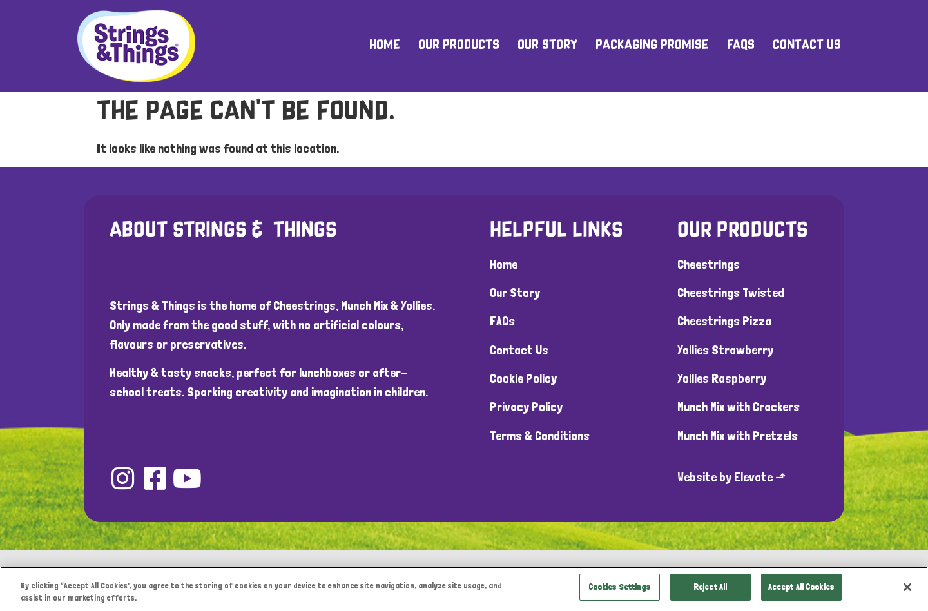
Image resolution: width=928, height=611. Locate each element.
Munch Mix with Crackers (738, 406)
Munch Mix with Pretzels (737, 435)
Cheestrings (708, 264)
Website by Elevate (725, 477)
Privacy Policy (526, 406)
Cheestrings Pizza (724, 321)
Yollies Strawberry (725, 350)
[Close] (907, 587)
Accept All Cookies (801, 587)
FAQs (741, 46)
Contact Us (807, 46)
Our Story (547, 46)
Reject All (710, 587)
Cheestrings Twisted (730, 292)
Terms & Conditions (540, 435)
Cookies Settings (619, 587)
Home (384, 46)
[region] (464, 588)
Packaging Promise (652, 46)
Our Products (458, 46)
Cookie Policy (523, 378)
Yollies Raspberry (721, 378)
